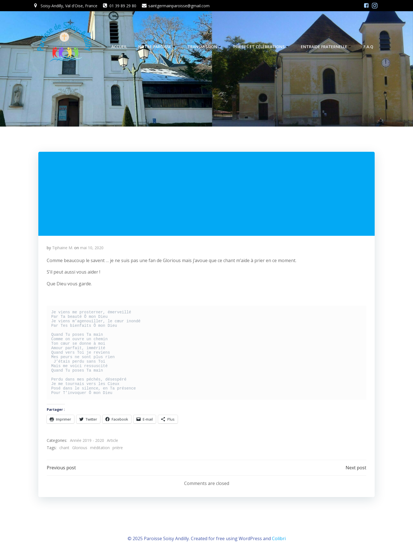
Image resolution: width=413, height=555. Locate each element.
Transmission (204, 46)
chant (64, 447)
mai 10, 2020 (92, 247)
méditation (100, 447)
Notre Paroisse (157, 46)
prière (117, 447)
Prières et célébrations (261, 46)
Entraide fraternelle (326, 46)
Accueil (119, 46)
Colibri (279, 538)
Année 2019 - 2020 (87, 440)
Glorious (79, 447)
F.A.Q (368, 46)
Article (112, 440)
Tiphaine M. (62, 247)
